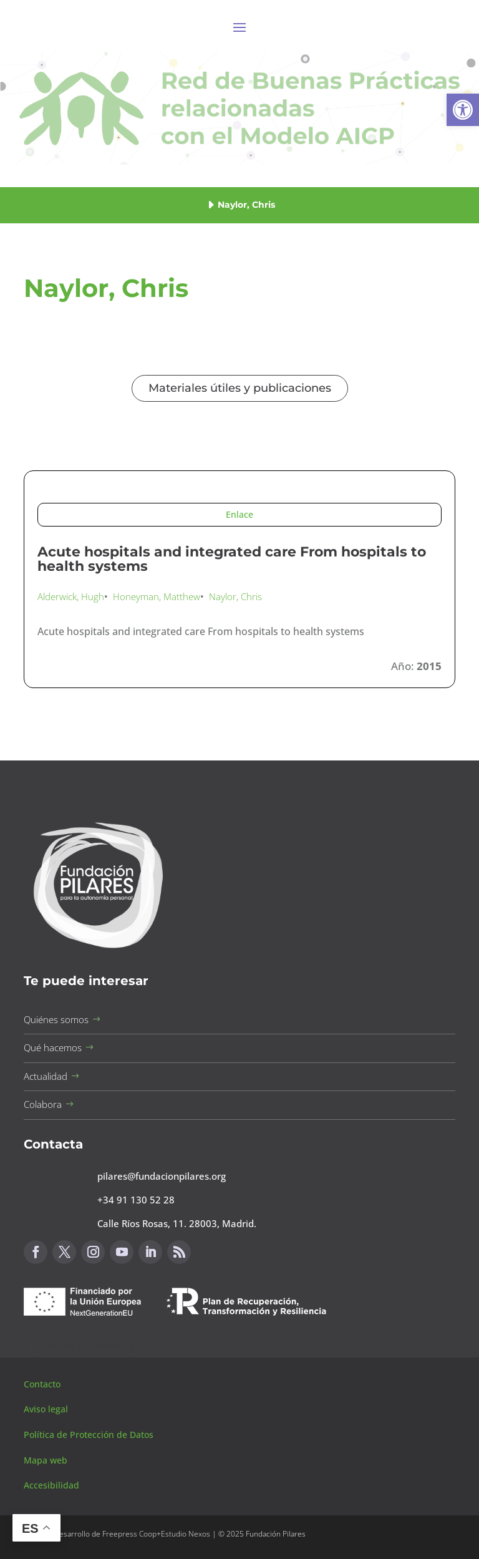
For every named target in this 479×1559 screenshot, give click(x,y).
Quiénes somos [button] (56, 1019)
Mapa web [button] (45, 1460)
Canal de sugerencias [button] (84, 1346)
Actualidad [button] (45, 1076)
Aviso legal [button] (47, 1409)
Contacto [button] (43, 1384)
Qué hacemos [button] (53, 1047)
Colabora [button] (43, 1104)
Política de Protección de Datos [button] (90, 1434)
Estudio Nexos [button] (185, 1533)
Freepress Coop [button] (129, 1533)
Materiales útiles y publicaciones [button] (239, 388)
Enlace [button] (239, 514)
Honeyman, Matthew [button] (156, 596)
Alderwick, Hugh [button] (70, 596)
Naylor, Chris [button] (235, 596)
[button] (463, 110)
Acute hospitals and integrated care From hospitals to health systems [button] (231, 559)
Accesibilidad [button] (51, 1485)
